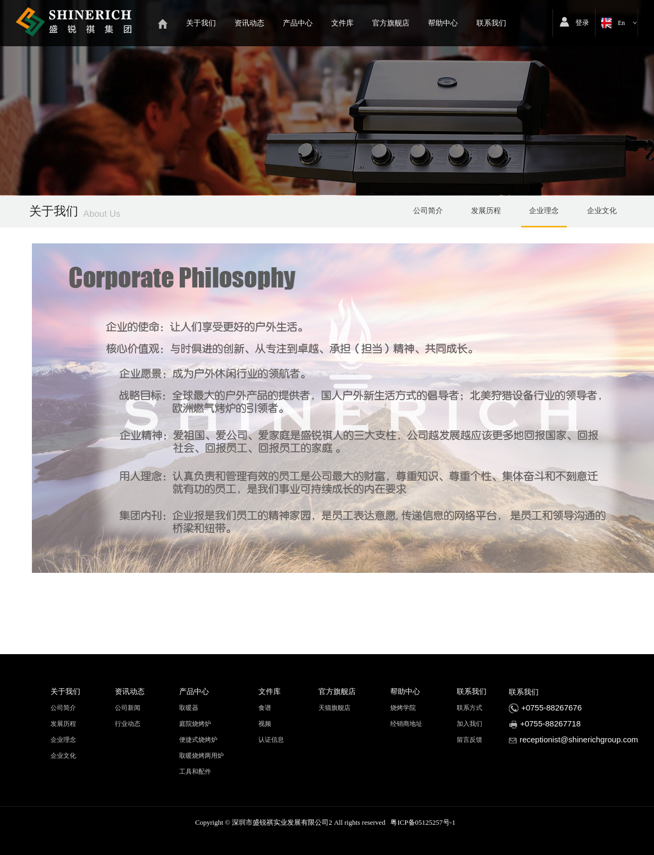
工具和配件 (195, 771)
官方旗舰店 (390, 23)
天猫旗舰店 (334, 708)
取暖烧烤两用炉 (201, 755)
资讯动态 (249, 23)
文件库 (342, 23)
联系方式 (469, 708)
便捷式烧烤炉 (198, 739)
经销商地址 (406, 723)
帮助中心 (443, 23)
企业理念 (544, 211)
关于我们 (201, 23)
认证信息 (271, 739)
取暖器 (188, 708)
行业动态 (127, 723)
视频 (264, 723)
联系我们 (491, 23)
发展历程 (486, 211)
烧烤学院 (403, 708)
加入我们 (469, 723)
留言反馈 (469, 739)
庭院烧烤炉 (195, 723)
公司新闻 (127, 708)
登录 (582, 23)
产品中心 (298, 23)
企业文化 (602, 211)
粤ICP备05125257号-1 (422, 822)
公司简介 (428, 211)
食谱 (264, 708)
